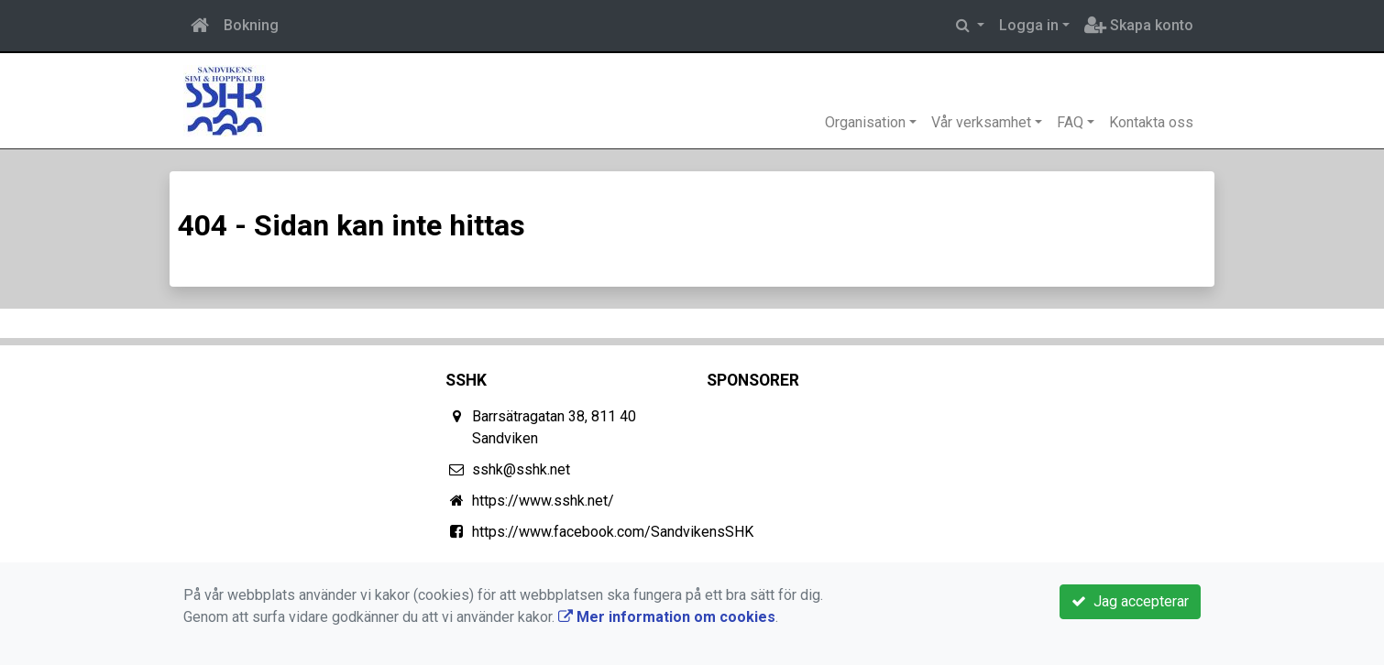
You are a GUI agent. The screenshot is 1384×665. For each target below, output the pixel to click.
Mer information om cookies (666, 617)
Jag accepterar (1130, 601)
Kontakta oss (1151, 122)
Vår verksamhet (981, 122)
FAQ (1070, 122)
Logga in (1029, 25)
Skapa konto (1138, 25)
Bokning (251, 25)
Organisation (865, 122)
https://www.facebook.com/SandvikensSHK (612, 531)
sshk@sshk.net (521, 469)
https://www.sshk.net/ (543, 500)
